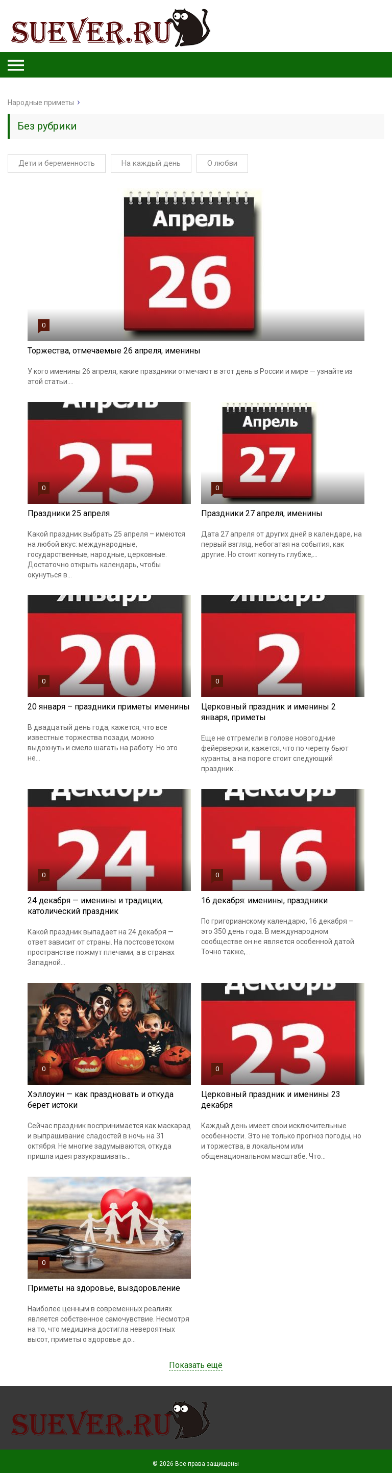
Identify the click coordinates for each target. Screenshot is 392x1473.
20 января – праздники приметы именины (109, 707)
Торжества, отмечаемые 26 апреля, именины (114, 350)
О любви (222, 163)
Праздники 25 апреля (69, 513)
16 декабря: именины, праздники (264, 900)
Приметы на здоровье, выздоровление (104, 1288)
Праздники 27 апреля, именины (262, 513)
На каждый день (151, 163)
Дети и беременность (56, 163)
